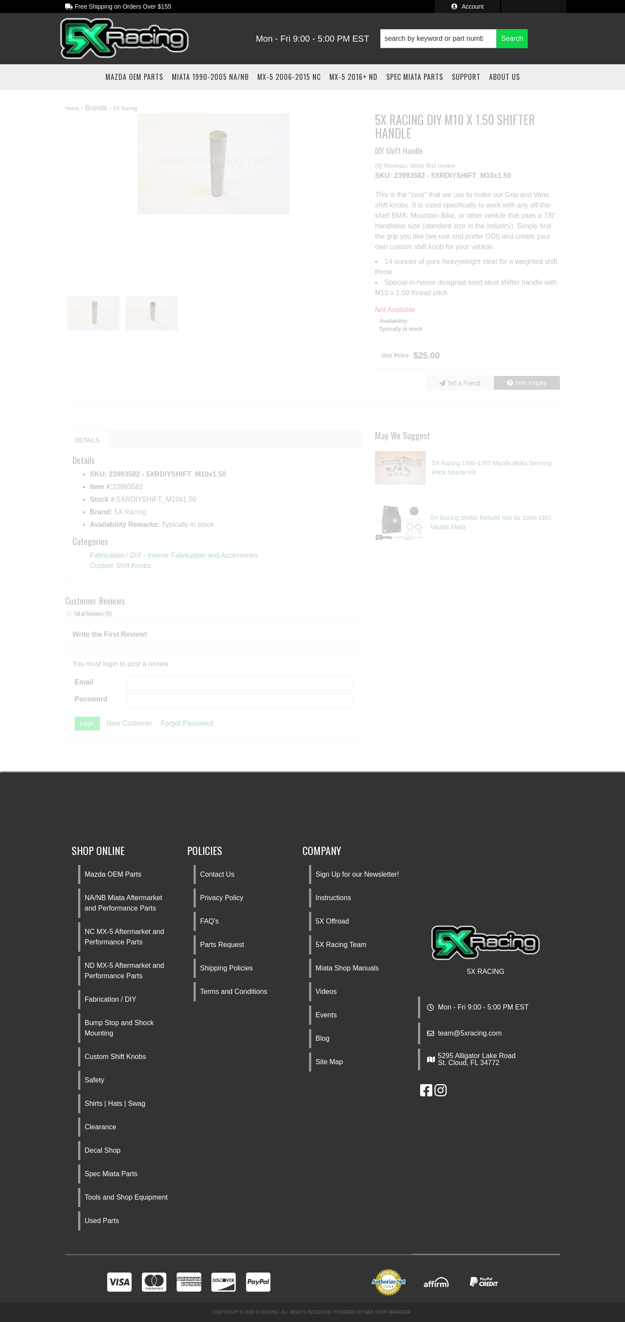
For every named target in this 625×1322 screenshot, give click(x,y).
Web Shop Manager (387, 1312)
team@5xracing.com (470, 1033)
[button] (454, 38)
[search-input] (439, 39)
